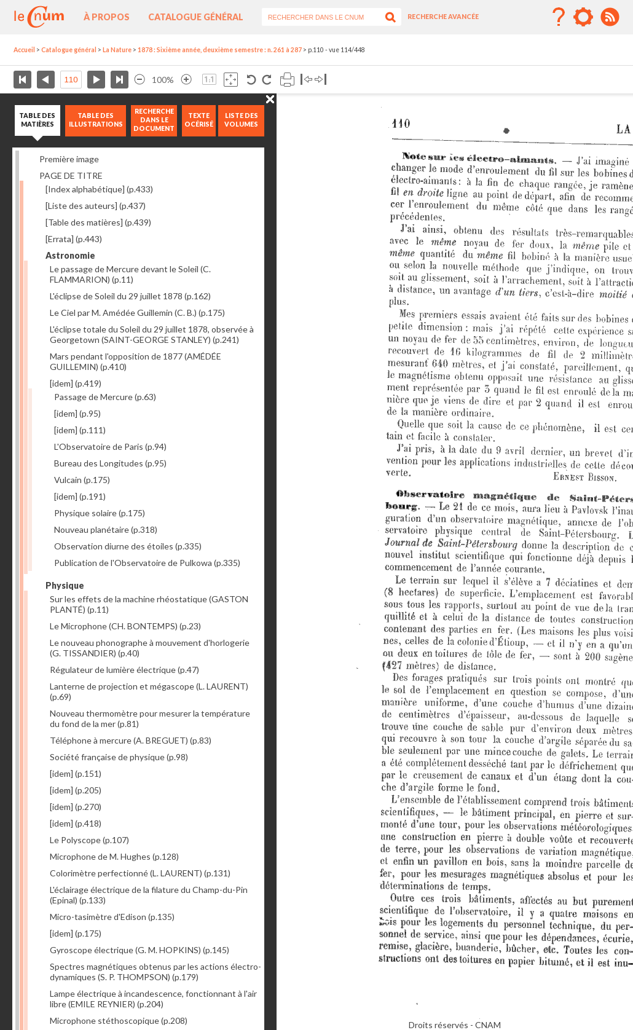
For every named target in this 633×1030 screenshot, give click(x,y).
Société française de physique (119, 757)
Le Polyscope (89, 840)
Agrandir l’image (186, 79)
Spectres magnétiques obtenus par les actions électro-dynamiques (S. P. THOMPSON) (155, 971)
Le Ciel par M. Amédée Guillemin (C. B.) (137, 312)
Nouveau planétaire (105, 529)
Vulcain (82, 479)
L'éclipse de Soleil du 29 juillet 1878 (130, 296)
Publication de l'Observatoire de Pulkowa (147, 562)
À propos (107, 17)
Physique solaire (99, 513)
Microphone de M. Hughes (114, 856)
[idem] (75, 383)
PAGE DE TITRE (71, 175)
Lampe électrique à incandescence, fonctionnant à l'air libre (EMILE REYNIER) (153, 998)
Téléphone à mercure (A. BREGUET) (130, 740)
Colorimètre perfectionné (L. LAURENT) (140, 873)
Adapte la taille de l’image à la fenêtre (231, 79)
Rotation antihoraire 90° (251, 79)
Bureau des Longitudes (110, 463)
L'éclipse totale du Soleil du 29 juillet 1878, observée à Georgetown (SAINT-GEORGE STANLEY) (152, 334)
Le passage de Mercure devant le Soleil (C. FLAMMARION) (130, 274)
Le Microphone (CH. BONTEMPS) (125, 626)
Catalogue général (195, 17)
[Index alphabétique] (99, 189)
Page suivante (96, 79)
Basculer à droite (320, 79)
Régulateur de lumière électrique (124, 669)
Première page (22, 79)
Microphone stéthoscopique (118, 1020)
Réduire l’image (139, 79)
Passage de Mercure (105, 396)
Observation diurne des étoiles (128, 546)
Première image (69, 159)
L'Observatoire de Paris (110, 446)
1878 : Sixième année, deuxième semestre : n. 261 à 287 (220, 49)
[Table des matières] (98, 222)
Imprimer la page (287, 79)
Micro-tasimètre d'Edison (112, 916)
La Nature (117, 49)
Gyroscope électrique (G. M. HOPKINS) (139, 950)
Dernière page (119, 79)
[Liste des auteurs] (95, 205)
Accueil (24, 49)
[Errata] (73, 239)
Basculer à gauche (306, 79)
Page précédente (46, 79)
